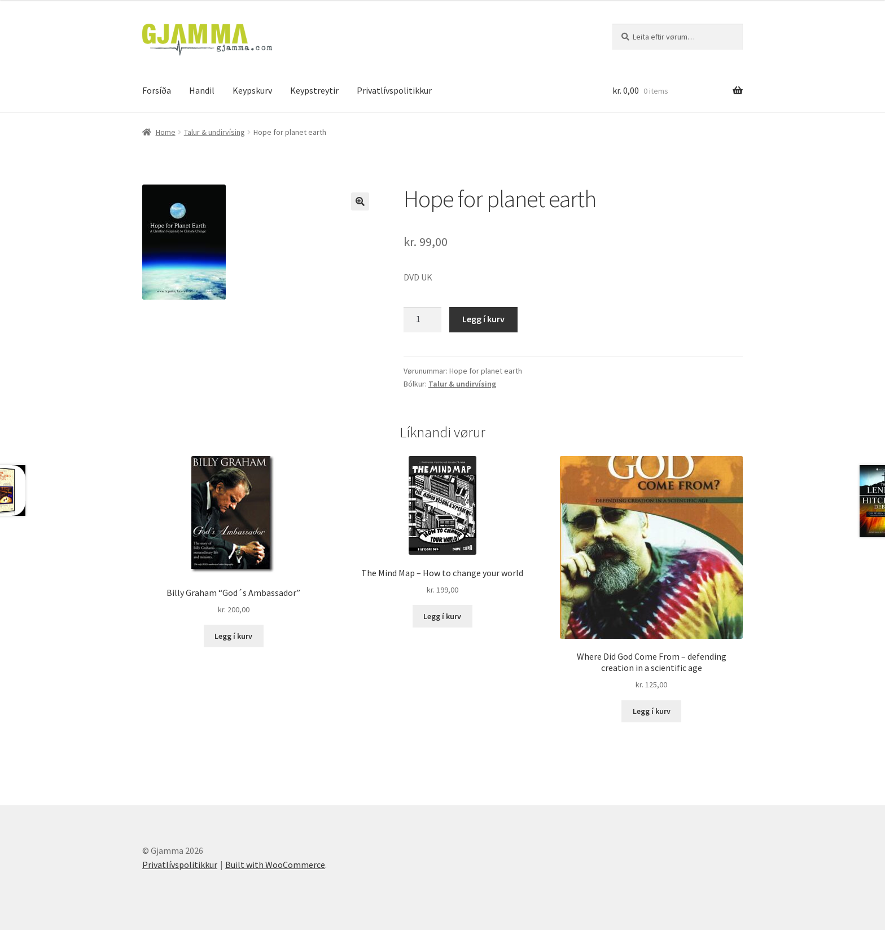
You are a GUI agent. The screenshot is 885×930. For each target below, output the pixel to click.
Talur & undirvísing (214, 132)
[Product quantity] (423, 320)
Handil (201, 90)
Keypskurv (252, 90)
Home (166, 132)
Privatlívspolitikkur (394, 90)
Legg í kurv (483, 318)
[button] (360, 201)
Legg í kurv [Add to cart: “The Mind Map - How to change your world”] (442, 616)
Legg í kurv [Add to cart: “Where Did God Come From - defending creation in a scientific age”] (652, 711)
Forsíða (156, 90)
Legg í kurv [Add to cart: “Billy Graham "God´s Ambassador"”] (233, 636)
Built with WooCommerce (275, 864)
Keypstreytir (314, 90)
